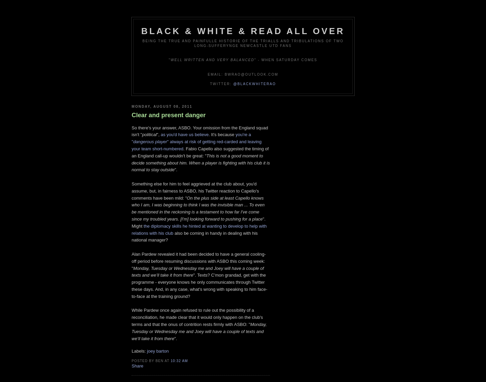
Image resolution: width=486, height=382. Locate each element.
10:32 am (179, 361)
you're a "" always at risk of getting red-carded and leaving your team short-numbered (197, 141)
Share (137, 365)
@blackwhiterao (254, 84)
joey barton (158, 351)
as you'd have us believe (185, 134)
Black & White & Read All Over (243, 31)
